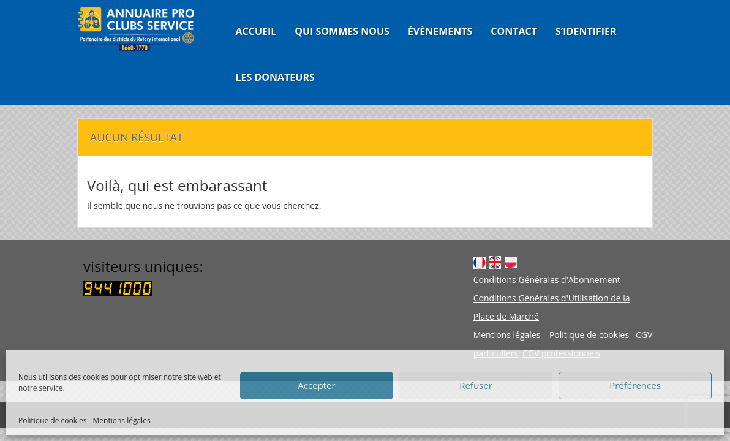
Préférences (635, 385)
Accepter (316, 385)
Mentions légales (122, 420)
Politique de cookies (52, 420)
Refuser (475, 385)
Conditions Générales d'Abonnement (546, 279)
